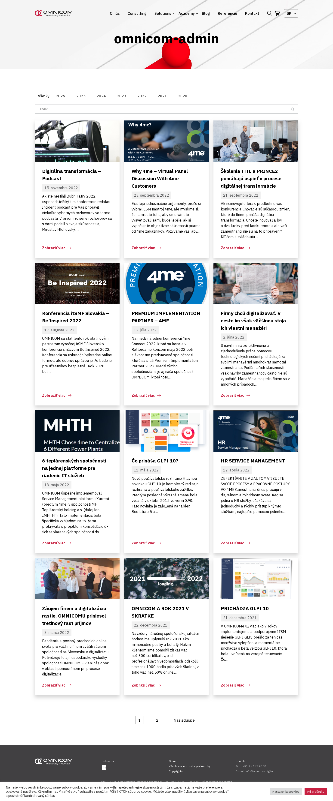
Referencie (227, 13)
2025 (81, 96)
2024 (101, 96)
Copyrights (176, 771)
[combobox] (291, 13)
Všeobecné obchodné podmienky (189, 766)
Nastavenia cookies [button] (285, 792)
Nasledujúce (184, 720)
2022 (142, 96)
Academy (187, 13)
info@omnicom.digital (260, 771)
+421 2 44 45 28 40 (253, 766)
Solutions (162, 13)
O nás (115, 13)
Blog (206, 13)
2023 (121, 96)
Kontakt (252, 13)
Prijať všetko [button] (315, 792)
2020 (182, 96)
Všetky (43, 96)
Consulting (137, 13)
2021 (162, 96)
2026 (60, 96)
